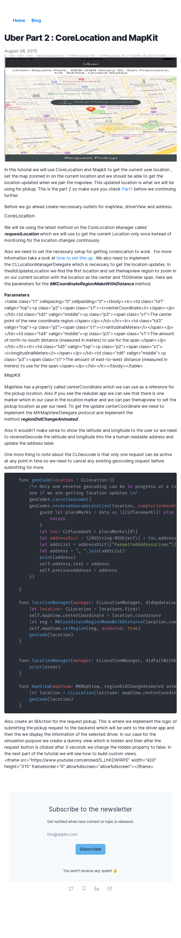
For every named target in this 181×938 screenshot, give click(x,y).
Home (19, 20)
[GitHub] (84, 888)
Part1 (127, 188)
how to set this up (75, 257)
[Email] (110, 888)
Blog (36, 20)
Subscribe (90, 849)
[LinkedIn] (97, 888)
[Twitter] (71, 888)
